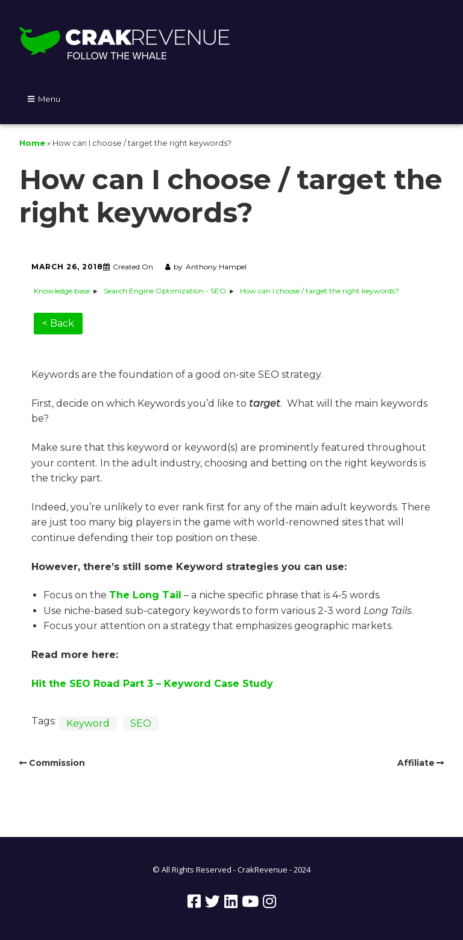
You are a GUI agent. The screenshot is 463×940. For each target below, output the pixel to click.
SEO (140, 723)
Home (32, 143)
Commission (57, 762)
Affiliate (416, 762)
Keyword (88, 723)
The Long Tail (145, 595)
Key (172, 683)
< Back (58, 323)
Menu (49, 99)
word (197, 683)
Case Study (242, 683)
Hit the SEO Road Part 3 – (96, 683)
